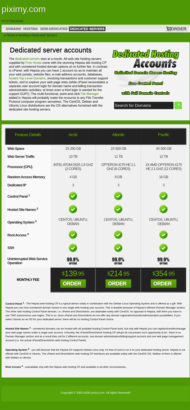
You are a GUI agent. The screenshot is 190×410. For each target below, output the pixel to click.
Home (11, 35)
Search (178, 105)
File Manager (90, 93)
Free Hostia (16, 20)
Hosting (30, 29)
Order (179, 28)
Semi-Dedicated (54, 29)
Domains (13, 29)
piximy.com (98, 392)
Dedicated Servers (87, 29)
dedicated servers (27, 58)
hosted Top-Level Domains (27, 78)
